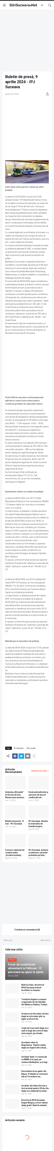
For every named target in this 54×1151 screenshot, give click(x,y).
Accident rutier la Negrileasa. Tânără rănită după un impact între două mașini (33, 1045)
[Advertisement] (27, 40)
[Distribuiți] (46, 94)
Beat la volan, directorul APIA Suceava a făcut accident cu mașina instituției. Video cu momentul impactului (32, 987)
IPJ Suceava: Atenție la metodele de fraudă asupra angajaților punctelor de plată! (39, 824)
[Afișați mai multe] (34, 756)
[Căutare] (49, 5)
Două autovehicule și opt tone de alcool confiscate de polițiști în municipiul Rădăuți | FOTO (38, 795)
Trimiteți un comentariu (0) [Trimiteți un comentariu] (27, 929)
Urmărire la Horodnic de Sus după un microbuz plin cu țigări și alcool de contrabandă (35, 1016)
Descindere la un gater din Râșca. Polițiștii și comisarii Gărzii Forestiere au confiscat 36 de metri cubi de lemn (35, 1074)
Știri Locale (31, 748)
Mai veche (45, 940)
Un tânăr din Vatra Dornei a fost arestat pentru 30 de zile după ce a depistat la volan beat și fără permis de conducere (35, 1088)
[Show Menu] (4, 5)
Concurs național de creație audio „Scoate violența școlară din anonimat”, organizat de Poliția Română (15, 853)
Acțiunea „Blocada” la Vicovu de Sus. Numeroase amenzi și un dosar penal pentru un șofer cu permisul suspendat (14, 795)
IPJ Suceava (18, 748)
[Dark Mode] (42, 5)
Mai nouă (8, 940)
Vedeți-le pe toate (39, 771)
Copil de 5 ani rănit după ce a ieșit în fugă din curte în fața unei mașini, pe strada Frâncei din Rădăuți (35, 1031)
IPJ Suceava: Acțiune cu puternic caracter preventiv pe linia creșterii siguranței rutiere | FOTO (38, 853)
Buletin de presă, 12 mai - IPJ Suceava (14, 822)
